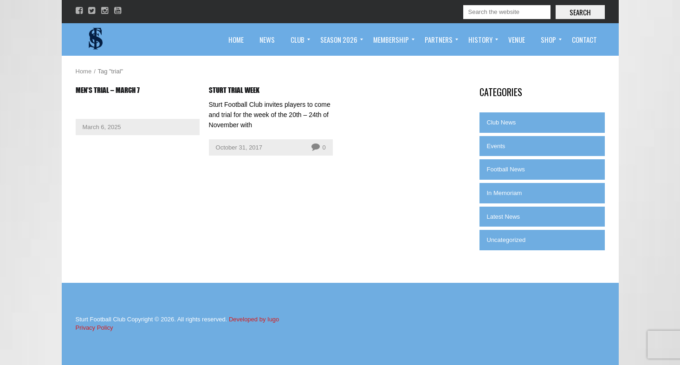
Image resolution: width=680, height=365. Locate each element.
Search (580, 12)
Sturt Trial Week (234, 90)
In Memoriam (504, 192)
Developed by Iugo (254, 319)
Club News (501, 122)
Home (84, 71)
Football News (506, 169)
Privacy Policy (94, 327)
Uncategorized (506, 239)
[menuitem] (236, 39)
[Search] (506, 12)
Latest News (503, 216)
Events (496, 146)
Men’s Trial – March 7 (108, 90)
